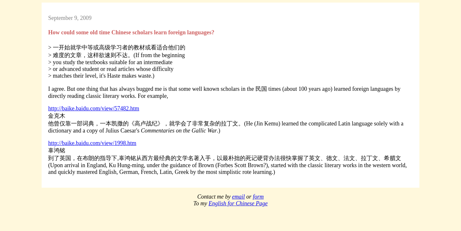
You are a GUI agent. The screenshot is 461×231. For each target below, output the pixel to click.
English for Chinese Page (237, 203)
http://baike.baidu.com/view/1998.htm (92, 143)
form (258, 196)
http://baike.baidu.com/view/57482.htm (93, 108)
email (238, 196)
